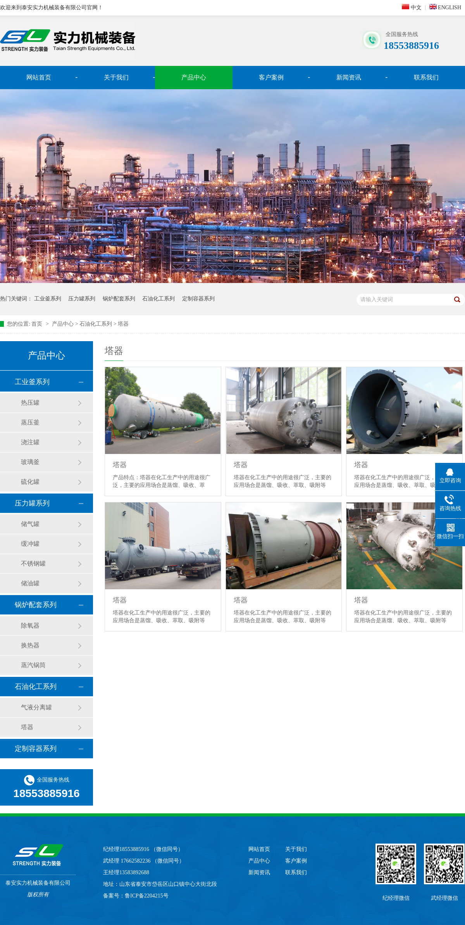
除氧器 (30, 625)
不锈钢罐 (33, 563)
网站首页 (38, 77)
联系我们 (426, 77)
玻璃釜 (30, 462)
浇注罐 (30, 442)
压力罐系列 (81, 299)
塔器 (123, 324)
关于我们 (116, 77)
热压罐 (30, 402)
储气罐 (30, 524)
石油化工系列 (158, 299)
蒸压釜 (30, 422)
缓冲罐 (30, 543)
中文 (412, 7)
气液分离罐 (36, 707)
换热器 (30, 645)
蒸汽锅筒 (33, 665)
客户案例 (271, 77)
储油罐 (30, 583)
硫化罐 (30, 481)
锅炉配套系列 (119, 299)
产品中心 (193, 77)
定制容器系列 (198, 299)
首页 (37, 324)
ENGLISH (445, 7)
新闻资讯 (348, 77)
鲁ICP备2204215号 (147, 896)
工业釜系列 (47, 299)
